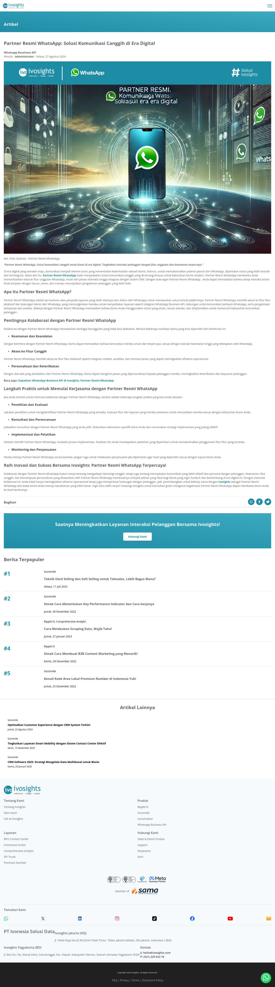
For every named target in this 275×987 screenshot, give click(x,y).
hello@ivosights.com (157, 953)
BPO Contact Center (16, 839)
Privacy (124, 980)
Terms (135, 980)
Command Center (15, 845)
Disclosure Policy (152, 980)
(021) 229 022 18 (153, 957)
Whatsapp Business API (152, 824)
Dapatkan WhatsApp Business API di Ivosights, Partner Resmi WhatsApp (66, 380)
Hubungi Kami (137, 536)
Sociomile (144, 813)
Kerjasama (144, 851)
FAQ (114, 980)
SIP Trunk (10, 857)
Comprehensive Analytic (19, 851)
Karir (140, 857)
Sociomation (145, 819)
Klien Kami (10, 813)
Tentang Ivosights (15, 807)
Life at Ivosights (13, 819)
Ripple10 (143, 807)
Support (143, 845)
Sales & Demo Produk (151, 839)
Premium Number (15, 862)
